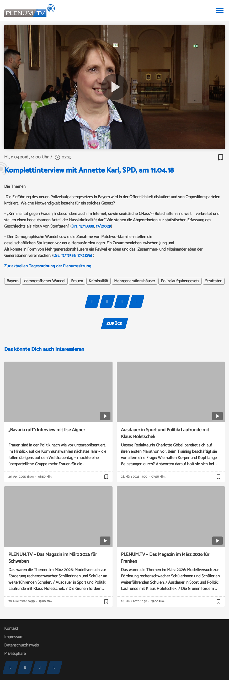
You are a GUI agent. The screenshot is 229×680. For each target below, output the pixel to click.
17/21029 (103, 226)
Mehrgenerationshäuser (134, 281)
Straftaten (213, 281)
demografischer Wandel (44, 281)
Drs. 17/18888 (82, 226)
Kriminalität (98, 281)
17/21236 (84, 255)
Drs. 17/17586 (64, 255)
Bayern (12, 281)
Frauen (77, 281)
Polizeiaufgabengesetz (180, 281)
